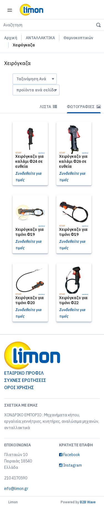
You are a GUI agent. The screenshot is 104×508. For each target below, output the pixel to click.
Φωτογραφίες (84, 106)
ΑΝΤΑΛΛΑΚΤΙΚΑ (40, 37)
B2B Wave (88, 502)
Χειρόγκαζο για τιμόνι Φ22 (73, 300)
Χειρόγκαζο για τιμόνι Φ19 (29, 232)
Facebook (69, 454)
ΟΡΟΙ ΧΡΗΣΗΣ (19, 387)
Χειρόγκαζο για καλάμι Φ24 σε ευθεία (29, 161)
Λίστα (48, 106)
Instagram (70, 465)
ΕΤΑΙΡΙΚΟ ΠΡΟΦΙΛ (24, 373)
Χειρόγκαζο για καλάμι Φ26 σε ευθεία (73, 161)
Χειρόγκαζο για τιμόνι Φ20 (29, 300)
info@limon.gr (16, 488)
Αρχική (10, 37)
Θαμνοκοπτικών (78, 37)
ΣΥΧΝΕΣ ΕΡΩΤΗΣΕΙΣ (25, 380)
